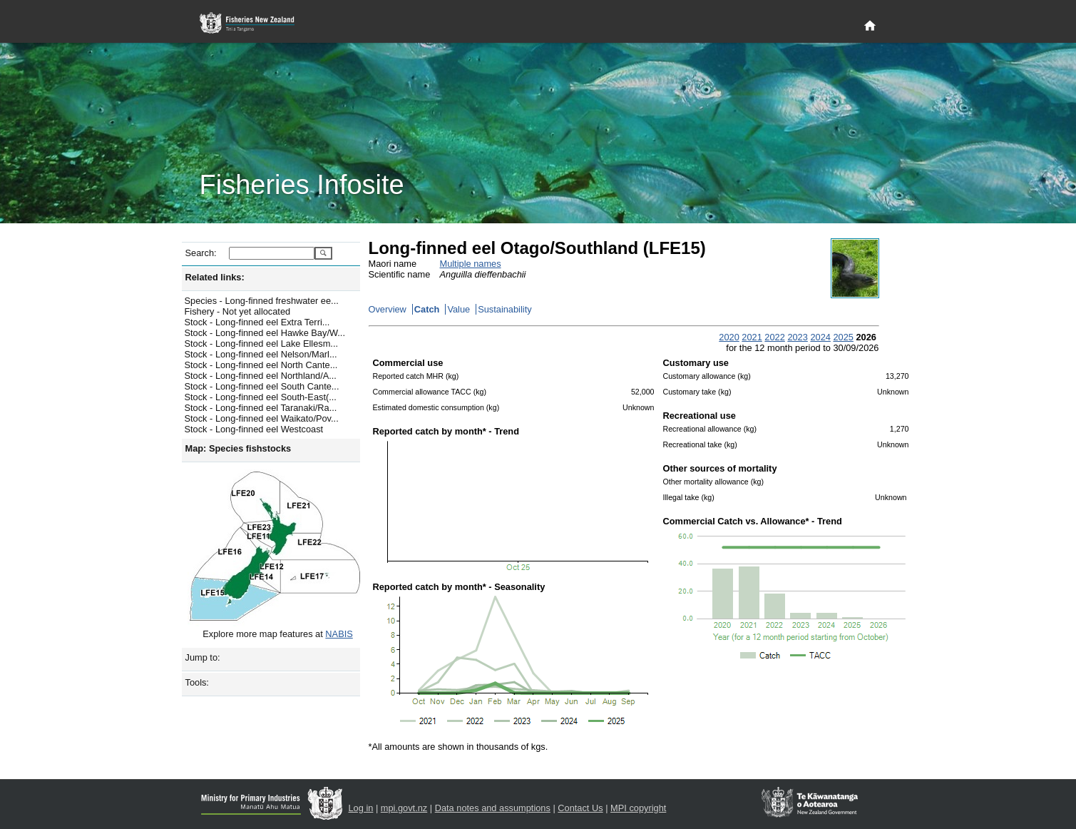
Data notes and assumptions (492, 808)
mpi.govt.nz (404, 808)
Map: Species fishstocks (238, 448)
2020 (729, 337)
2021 (752, 337)
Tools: (197, 682)
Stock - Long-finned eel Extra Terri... (257, 322)
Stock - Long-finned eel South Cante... (262, 386)
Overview (387, 309)
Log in (361, 808)
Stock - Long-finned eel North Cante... (261, 365)
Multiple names (470, 263)
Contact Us (580, 808)
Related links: (215, 277)
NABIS (338, 634)
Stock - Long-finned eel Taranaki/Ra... (261, 407)
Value (458, 309)
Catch (427, 309)
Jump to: (202, 657)
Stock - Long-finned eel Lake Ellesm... (262, 343)
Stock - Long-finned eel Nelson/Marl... (261, 354)
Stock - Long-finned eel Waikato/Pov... (262, 418)
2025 (843, 337)
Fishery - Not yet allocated (238, 311)
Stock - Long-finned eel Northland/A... (261, 375)
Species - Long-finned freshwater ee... (262, 300)
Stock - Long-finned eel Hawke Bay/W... (265, 332)
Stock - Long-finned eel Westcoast (254, 429)
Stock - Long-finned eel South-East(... (261, 397)
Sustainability (504, 309)
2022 (774, 337)
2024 (820, 337)
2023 (797, 337)
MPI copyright (638, 808)
